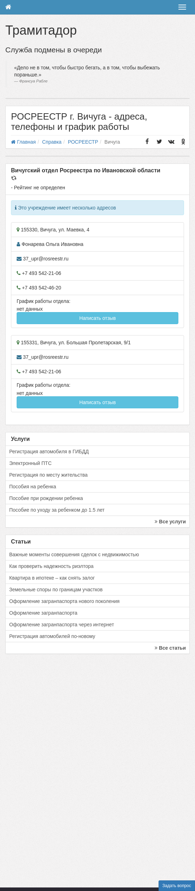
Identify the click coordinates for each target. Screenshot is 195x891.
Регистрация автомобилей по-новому (52, 636)
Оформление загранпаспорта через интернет (61, 624)
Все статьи (170, 648)
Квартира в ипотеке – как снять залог (52, 578)
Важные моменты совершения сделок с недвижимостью (74, 554)
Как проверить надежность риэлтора (51, 566)
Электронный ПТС (30, 463)
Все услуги (170, 521)
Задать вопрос (176, 885)
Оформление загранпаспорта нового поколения (64, 601)
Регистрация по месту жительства (48, 475)
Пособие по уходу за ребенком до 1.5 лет (57, 510)
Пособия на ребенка (32, 486)
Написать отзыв (97, 318)
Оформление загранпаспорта (43, 613)
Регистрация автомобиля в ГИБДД (49, 451)
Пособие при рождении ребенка (46, 498)
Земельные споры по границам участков (56, 589)
